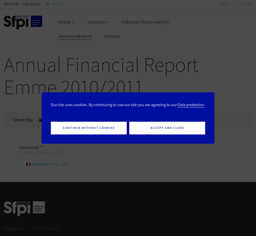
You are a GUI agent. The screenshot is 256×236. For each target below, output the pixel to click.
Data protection (191, 104)
